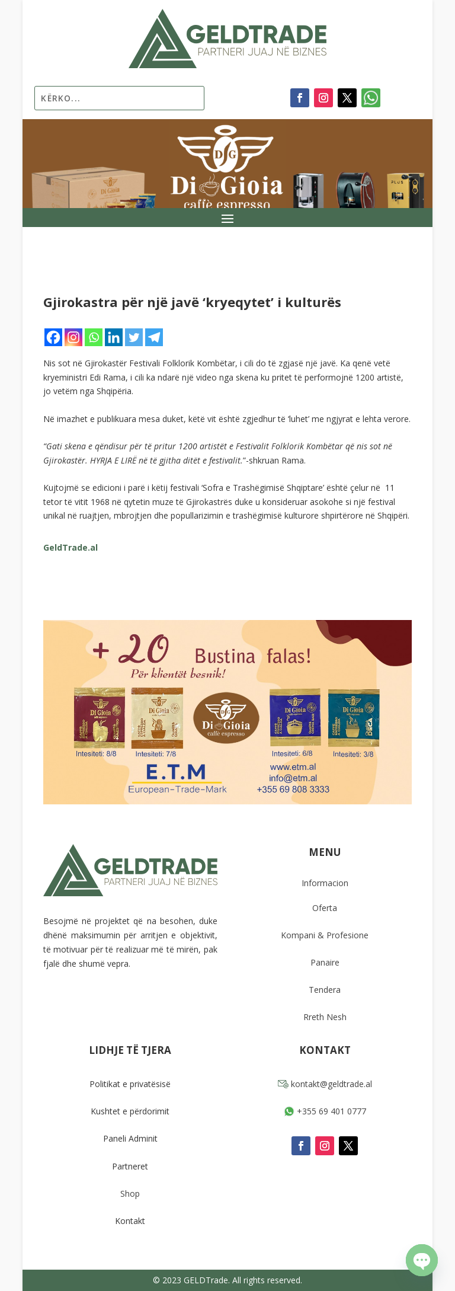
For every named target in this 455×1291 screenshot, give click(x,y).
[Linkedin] (114, 337)
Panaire (324, 962)
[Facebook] (53, 337)
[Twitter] (134, 337)
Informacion (325, 883)
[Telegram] (154, 337)
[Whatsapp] (93, 337)
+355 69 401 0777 (325, 1111)
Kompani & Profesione (325, 935)
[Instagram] (73, 337)
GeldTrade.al (70, 547)
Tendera (325, 989)
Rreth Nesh (325, 1016)
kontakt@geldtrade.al (325, 1083)
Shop (130, 1193)
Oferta (324, 907)
